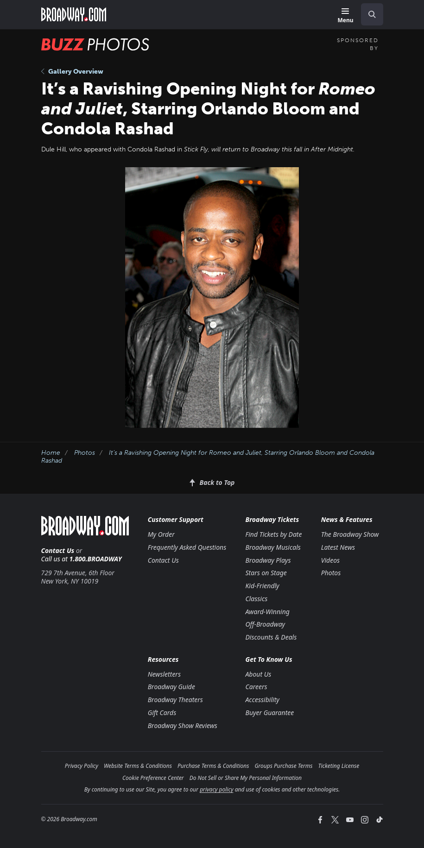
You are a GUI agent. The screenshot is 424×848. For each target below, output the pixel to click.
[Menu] (345, 16)
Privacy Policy (81, 766)
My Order (161, 534)
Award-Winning (267, 611)
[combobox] (368, 14)
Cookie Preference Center (153, 778)
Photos (84, 453)
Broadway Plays (268, 560)
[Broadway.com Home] (73, 14)
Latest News (338, 547)
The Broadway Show (350, 534)
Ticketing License (338, 766)
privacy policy (216, 789)
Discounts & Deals (271, 637)
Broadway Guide (171, 686)
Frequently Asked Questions (187, 547)
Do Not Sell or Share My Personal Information (246, 778)
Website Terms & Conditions (138, 766)
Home (50, 453)
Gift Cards (162, 712)
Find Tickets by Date (273, 534)
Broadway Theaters (175, 699)
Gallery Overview (72, 71)
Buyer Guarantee (269, 712)
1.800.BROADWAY (96, 558)
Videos (330, 560)
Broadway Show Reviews (182, 725)
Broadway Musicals (272, 547)
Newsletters (164, 674)
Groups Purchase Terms (283, 766)
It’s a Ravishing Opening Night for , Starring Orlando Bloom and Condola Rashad (207, 457)
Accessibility (262, 699)
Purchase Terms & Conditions (213, 766)
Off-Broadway (265, 624)
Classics (256, 598)
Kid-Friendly (262, 585)
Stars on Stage (265, 572)
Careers (256, 686)
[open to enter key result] (372, 14)
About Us (258, 674)
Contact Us (58, 550)
